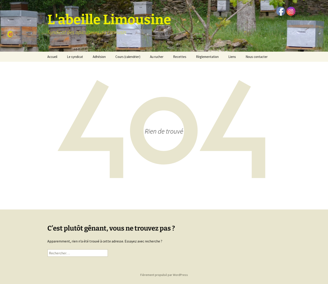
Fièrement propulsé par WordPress (164, 275)
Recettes (179, 57)
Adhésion (99, 57)
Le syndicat (75, 57)
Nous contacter (257, 57)
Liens (232, 57)
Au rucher (156, 57)
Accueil (52, 57)
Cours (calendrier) (127, 57)
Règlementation (207, 57)
